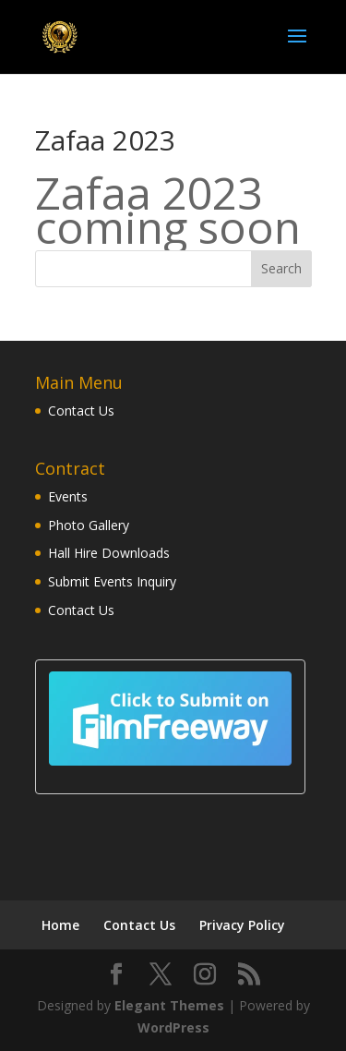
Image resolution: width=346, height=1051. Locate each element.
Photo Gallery (88, 525)
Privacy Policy (242, 923)
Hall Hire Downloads (109, 553)
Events (68, 496)
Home (60, 923)
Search (281, 268)
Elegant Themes (169, 1003)
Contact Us (81, 410)
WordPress (173, 1025)
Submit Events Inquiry (112, 581)
